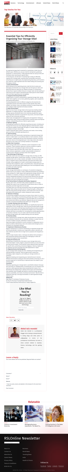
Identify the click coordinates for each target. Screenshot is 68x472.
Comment (9, 373)
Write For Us (8, 466)
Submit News (46, 3)
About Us (7, 448)
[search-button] (63, 3)
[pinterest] (62, 72)
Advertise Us (8, 454)
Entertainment (30, 3)
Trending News (27, 454)
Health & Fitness (28, 460)
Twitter (49, 466)
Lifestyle (38, 3)
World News (55, 3)
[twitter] (54, 72)
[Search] (61, 33)
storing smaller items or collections (18, 144)
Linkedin (54, 466)
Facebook (43, 466)
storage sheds (16, 78)
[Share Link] (11, 320)
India (24, 457)
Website (8, 381)
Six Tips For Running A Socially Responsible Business (19, 280)
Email (8, 378)
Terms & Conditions (10, 463)
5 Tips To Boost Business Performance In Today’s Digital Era (21, 282)
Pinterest (61, 466)
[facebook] (50, 72)
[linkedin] (58, 72)
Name (8, 376)
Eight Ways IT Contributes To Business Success (17, 279)
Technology (21, 3)
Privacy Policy (8, 460)
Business (13, 3)
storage (12, 250)
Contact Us (7, 451)
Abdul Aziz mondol (10, 41)
